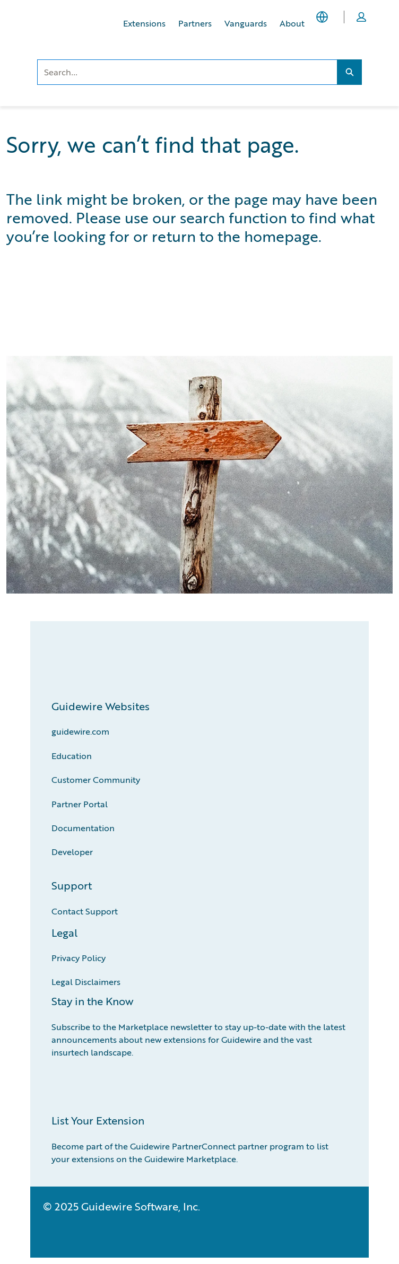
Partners (195, 23)
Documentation (83, 828)
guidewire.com (80, 731)
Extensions (144, 23)
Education (71, 755)
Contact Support (84, 911)
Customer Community (95, 779)
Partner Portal (79, 804)
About (292, 23)
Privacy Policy (78, 958)
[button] (361, 17)
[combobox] (187, 72)
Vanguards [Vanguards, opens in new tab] (245, 23)
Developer (72, 851)
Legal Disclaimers (85, 981)
